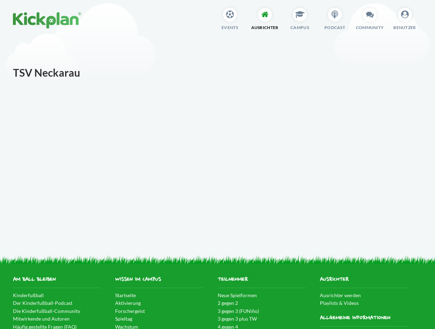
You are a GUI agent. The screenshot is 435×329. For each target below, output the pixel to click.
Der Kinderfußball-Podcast (42, 303)
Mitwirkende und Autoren (41, 319)
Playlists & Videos (339, 303)
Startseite (125, 295)
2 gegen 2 (228, 303)
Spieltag (123, 319)
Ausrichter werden (340, 295)
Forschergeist (130, 311)
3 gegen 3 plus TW (237, 319)
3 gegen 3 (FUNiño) (238, 311)
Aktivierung (128, 303)
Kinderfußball (28, 295)
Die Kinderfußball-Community (46, 311)
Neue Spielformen (237, 295)
